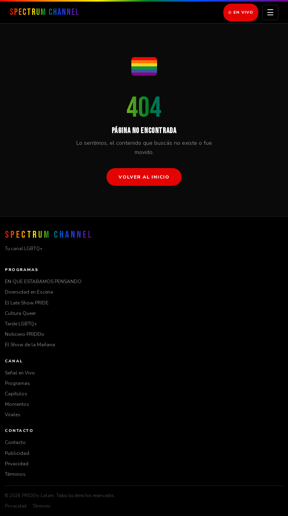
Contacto (15, 442)
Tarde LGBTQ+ (21, 324)
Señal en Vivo (20, 373)
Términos (15, 474)
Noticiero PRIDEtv (24, 334)
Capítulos (16, 394)
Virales (12, 414)
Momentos (17, 404)
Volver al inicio (144, 177)
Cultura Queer (20, 313)
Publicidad (17, 453)
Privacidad (17, 463)
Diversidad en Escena (29, 292)
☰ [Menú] (270, 12)
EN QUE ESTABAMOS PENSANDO (43, 281)
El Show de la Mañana (30, 344)
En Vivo (240, 12)
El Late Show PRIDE (27, 303)
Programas (17, 383)
